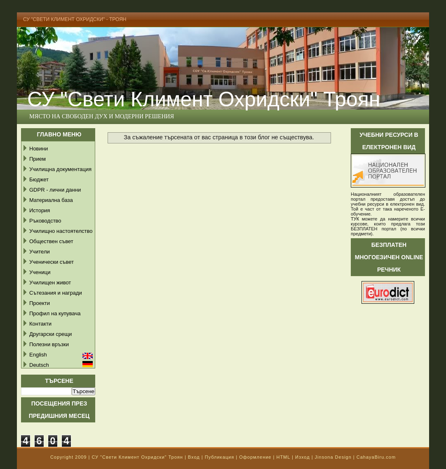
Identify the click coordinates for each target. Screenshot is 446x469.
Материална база (51, 200)
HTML (283, 457)
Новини (38, 148)
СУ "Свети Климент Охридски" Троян (203, 99)
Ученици (39, 272)
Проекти (39, 303)
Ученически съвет (51, 262)
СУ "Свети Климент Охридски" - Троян (75, 19)
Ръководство (45, 221)
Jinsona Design (333, 457)
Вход (194, 457)
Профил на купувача (55, 313)
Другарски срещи (50, 334)
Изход (302, 457)
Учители (39, 252)
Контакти (40, 324)
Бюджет (39, 179)
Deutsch (39, 365)
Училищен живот (50, 282)
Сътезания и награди (55, 293)
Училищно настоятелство (60, 231)
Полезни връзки (49, 344)
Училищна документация (60, 169)
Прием (37, 159)
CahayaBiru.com (376, 457)
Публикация (219, 457)
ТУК (355, 218)
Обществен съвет (51, 241)
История (39, 210)
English (38, 355)
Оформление (255, 457)
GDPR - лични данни (55, 190)
